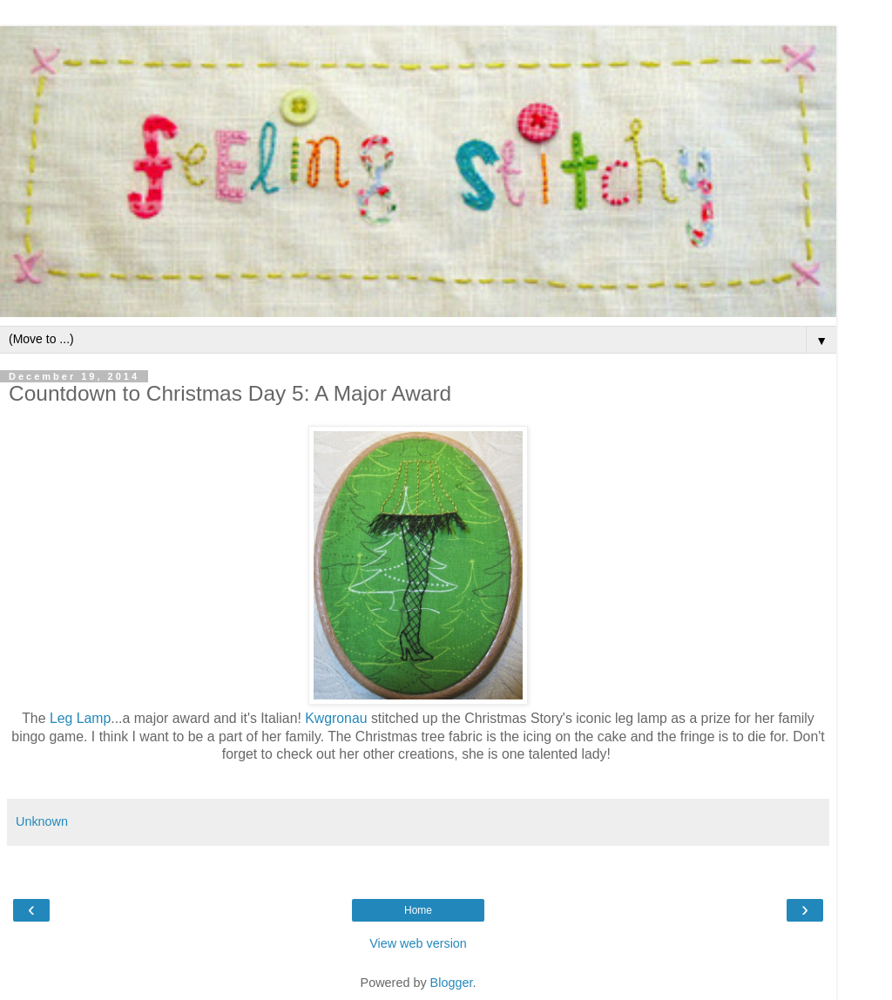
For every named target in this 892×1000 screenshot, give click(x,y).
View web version (418, 943)
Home (418, 910)
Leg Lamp (80, 718)
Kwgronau (336, 718)
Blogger (451, 983)
